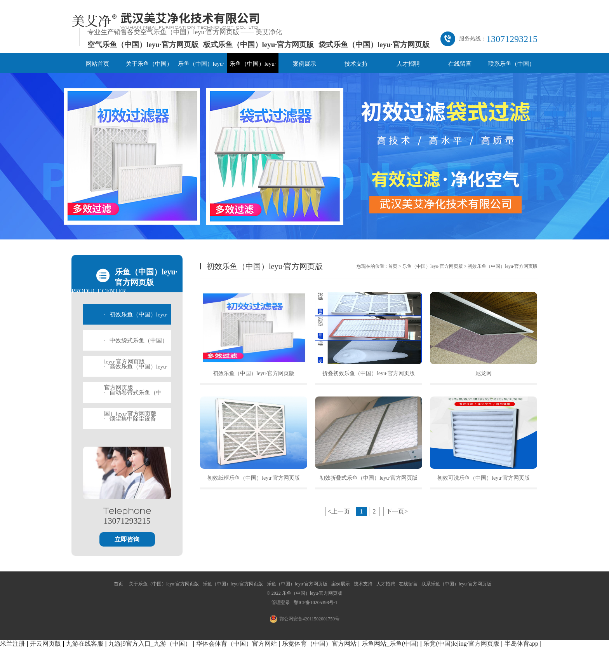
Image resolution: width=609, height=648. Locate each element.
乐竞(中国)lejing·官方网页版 (461, 643)
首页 (392, 266)
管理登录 (280, 602)
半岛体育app (521, 643)
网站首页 (97, 64)
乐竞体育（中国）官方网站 (319, 643)
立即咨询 (127, 539)
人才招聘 (408, 64)
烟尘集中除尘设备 (130, 419)
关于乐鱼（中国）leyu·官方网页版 (164, 584)
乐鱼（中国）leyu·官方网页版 (432, 266)
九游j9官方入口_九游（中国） (149, 643)
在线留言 (460, 64)
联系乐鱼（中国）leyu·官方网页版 (456, 584)
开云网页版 (45, 643)
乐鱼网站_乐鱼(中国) (390, 643)
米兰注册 (12, 643)
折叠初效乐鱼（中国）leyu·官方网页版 (368, 373)
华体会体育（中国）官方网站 (236, 643)
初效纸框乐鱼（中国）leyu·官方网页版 (253, 478)
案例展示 (304, 64)
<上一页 (339, 511)
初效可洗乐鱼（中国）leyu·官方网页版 (483, 478)
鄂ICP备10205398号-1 (316, 602)
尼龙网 (483, 373)
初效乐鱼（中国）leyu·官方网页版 (253, 373)
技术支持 (356, 64)
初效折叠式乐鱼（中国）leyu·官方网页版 (369, 478)
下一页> (397, 511)
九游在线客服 (84, 643)
